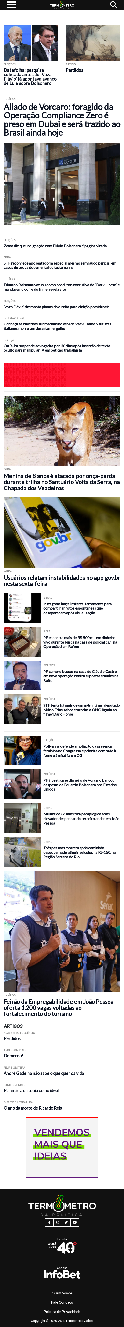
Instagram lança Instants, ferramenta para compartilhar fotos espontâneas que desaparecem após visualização (77, 608)
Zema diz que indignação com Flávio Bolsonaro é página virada (55, 245)
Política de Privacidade (62, 1312)
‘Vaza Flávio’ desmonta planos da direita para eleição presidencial (57, 306)
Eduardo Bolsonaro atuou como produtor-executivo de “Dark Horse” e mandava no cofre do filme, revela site (62, 286)
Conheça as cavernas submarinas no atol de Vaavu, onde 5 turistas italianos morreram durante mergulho (57, 326)
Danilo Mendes (14, 1085)
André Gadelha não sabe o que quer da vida (44, 1073)
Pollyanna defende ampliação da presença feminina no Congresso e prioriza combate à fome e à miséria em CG (79, 750)
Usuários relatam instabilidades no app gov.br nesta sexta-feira (62, 580)
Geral (8, 257)
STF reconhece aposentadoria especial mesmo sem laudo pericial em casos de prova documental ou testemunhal (60, 265)
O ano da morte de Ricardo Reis (33, 1108)
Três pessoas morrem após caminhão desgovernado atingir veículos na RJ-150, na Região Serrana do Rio (79, 852)
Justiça (9, 340)
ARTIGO (71, 64)
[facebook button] (49, 1222)
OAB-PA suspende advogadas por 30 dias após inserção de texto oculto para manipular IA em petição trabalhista (57, 347)
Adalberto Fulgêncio (19, 1033)
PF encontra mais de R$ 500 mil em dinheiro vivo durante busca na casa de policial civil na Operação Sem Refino (80, 642)
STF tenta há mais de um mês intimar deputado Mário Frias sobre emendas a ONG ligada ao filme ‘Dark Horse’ (81, 709)
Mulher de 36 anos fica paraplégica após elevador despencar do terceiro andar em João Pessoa (81, 818)
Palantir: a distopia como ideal (31, 1090)
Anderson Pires (15, 1050)
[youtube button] (75, 1222)
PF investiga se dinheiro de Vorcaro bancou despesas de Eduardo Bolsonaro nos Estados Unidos (80, 784)
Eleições (10, 64)
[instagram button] (58, 1222)
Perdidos (74, 70)
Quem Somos (62, 1293)
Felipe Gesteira (14, 1067)
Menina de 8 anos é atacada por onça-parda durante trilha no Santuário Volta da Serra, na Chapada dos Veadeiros (62, 481)
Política (9, 98)
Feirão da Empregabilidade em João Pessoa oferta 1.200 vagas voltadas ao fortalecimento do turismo (58, 1007)
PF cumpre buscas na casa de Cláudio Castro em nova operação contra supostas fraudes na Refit (80, 676)
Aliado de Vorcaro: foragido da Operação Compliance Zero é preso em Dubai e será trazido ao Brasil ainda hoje (62, 119)
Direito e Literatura (18, 1102)
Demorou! (13, 1055)
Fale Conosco (62, 1302)
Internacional (14, 318)
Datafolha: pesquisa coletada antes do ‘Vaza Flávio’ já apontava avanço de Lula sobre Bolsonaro (30, 76)
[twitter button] (66, 1222)
